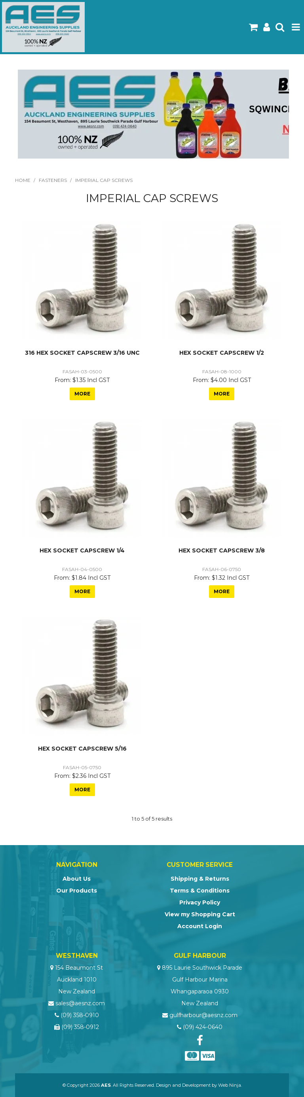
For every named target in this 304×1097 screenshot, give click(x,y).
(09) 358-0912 (80, 1027)
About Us (77, 878)
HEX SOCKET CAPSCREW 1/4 (82, 550)
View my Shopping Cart (200, 914)
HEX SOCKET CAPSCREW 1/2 (221, 352)
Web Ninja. (230, 1085)
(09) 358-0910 (80, 1015)
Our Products (76, 890)
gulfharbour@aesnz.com (203, 1015)
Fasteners (53, 180)
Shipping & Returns (200, 878)
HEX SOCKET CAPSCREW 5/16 (82, 748)
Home (22, 180)
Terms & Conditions (200, 890)
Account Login (199, 926)
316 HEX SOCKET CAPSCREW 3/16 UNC (82, 352)
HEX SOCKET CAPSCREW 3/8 (222, 550)
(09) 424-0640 (202, 1027)
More (82, 394)
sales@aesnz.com (80, 1003)
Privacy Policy (199, 902)
